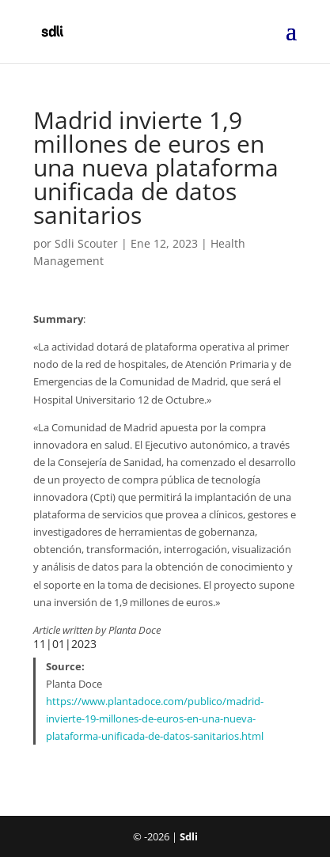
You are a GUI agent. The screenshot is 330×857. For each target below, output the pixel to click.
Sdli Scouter (86, 243)
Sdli (189, 836)
